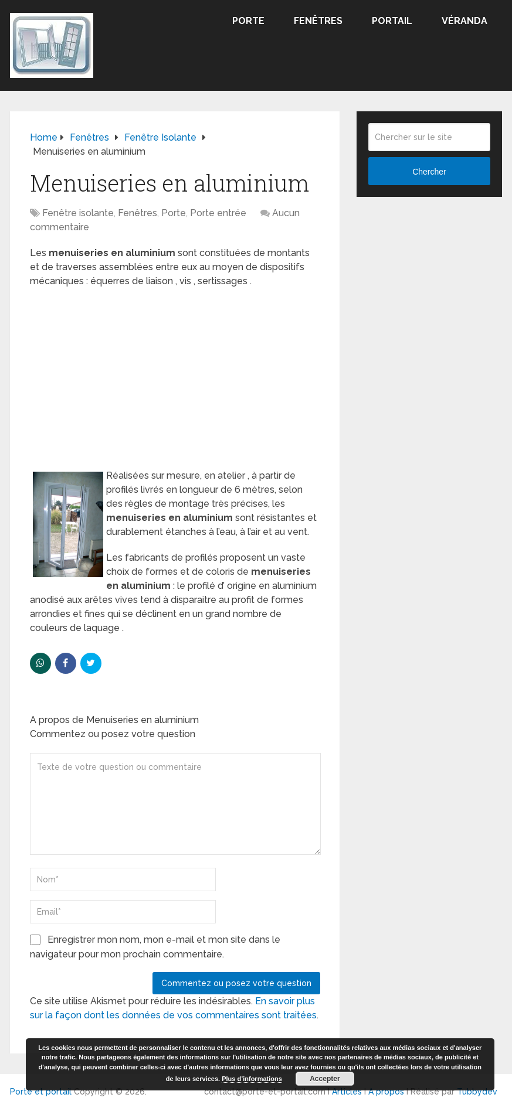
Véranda (464, 20)
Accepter (325, 1079)
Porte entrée (218, 213)
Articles (347, 1091)
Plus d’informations (252, 1078)
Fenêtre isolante (78, 213)
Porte (248, 20)
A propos (386, 1091)
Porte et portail (41, 1091)
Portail (392, 20)
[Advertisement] (175, 382)
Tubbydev (477, 1091)
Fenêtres (318, 20)
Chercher (429, 171)
